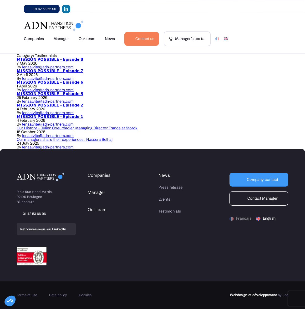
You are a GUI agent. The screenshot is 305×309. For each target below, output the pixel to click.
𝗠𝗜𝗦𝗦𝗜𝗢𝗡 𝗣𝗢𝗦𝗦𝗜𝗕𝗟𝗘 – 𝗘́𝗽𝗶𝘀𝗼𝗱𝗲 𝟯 (50, 93)
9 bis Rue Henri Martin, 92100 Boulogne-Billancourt (35, 197)
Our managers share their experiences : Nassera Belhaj (64, 139)
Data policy (58, 295)
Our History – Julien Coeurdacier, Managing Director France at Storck (77, 128)
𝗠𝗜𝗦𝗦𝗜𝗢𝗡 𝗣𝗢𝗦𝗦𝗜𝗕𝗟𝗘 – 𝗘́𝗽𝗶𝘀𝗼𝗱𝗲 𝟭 (50, 116)
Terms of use (27, 295)
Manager (61, 38)
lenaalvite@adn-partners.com (48, 67)
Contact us (144, 38)
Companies (34, 38)
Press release (170, 187)
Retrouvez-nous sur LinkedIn (43, 229)
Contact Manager (262, 198)
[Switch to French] (217, 39)
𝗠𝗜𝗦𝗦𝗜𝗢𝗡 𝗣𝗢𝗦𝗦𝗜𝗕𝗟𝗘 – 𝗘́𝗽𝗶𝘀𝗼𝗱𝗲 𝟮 (50, 105)
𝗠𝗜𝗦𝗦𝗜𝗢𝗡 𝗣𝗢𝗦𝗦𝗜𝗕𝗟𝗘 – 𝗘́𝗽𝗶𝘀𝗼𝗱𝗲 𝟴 (50, 59)
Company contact (262, 179)
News (110, 38)
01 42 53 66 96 (45, 9)
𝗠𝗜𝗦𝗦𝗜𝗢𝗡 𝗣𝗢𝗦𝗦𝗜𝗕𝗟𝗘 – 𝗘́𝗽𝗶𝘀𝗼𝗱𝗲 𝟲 (50, 82)
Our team (87, 38)
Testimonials (169, 211)
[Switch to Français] (240, 218)
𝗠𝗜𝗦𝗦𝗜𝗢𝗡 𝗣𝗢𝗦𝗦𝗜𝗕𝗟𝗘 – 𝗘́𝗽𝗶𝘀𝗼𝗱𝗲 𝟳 (50, 70)
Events (164, 199)
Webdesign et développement (253, 295)
